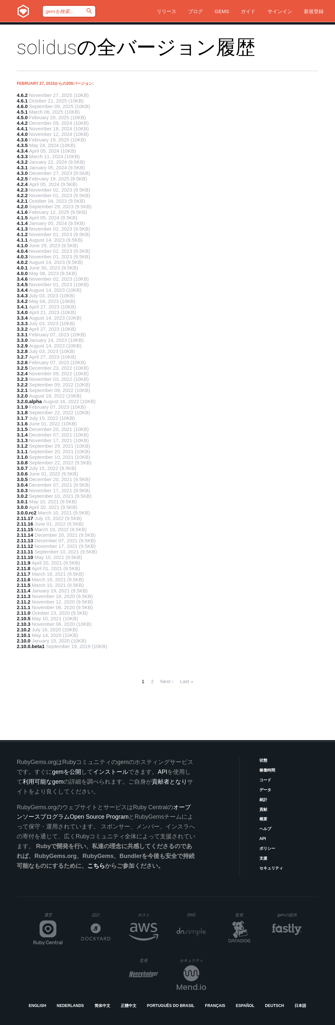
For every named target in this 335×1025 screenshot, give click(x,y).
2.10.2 (23, 629)
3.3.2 (22, 329)
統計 (263, 799)
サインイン (280, 11)
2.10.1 (23, 635)
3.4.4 (22, 290)
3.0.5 (22, 479)
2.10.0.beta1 (30, 646)
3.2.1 (22, 390)
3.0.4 (22, 485)
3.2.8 (22, 351)
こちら (96, 866)
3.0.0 (22, 507)
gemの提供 (289, 914)
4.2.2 (22, 195)
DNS (196, 915)
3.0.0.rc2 (26, 512)
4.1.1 (22, 240)
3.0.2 (22, 496)
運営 (53, 917)
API (262, 838)
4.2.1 (22, 201)
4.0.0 (22, 273)
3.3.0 (22, 340)
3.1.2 (22, 446)
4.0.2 (22, 262)
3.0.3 (22, 490)
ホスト (148, 914)
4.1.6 (22, 212)
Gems (222, 11)
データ (265, 790)
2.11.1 (23, 607)
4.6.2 (22, 95)
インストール (110, 772)
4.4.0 (22, 134)
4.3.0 (22, 173)
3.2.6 (22, 362)
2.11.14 (25, 535)
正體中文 (128, 1005)
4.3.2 (22, 162)
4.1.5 (22, 217)
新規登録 (314, 11)
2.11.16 (25, 524)
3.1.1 (22, 451)
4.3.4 (22, 151)
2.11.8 (23, 568)
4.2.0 (22, 206)
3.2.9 (22, 345)
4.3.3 (22, 156)
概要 (263, 819)
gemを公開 (66, 772)
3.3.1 (22, 334)
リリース (166, 11)
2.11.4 (23, 590)
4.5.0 (22, 117)
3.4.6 (22, 279)
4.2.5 (22, 178)
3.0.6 (22, 473)
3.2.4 (22, 373)
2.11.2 (23, 602)
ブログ (195, 11)
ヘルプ (265, 829)
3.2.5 (22, 368)
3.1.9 (22, 407)
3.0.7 (22, 468)
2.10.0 (23, 640)
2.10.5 (23, 618)
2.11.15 (25, 529)
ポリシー (267, 848)
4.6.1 (22, 100)
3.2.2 (22, 384)
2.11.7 (23, 574)
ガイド (248, 11)
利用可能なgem (43, 781)
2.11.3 (23, 596)
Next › (166, 681)
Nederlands (70, 1005)
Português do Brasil (170, 1005)
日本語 (300, 1005)
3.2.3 (22, 379)
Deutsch (274, 1005)
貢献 (263, 809)
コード (265, 780)
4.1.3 (22, 229)
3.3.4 (22, 318)
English (37, 1005)
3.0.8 (22, 462)
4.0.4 (22, 251)
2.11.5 (23, 585)
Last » (186, 681)
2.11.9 (23, 563)
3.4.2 (22, 301)
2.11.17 (25, 518)
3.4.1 (22, 306)
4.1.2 (22, 234)
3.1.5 (22, 429)
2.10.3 (23, 624)
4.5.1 (22, 112)
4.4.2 (22, 123)
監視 (244, 914)
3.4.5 (22, 284)
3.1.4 (22, 435)
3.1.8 (22, 412)
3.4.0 (22, 312)
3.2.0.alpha (29, 401)
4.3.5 (22, 145)
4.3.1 (22, 167)
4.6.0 (22, 106)
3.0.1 (22, 501)
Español (245, 1005)
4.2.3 (22, 190)
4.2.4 (22, 184)
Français (215, 1005)
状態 (263, 760)
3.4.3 (22, 295)
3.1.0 (22, 457)
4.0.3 (22, 256)
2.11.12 (25, 546)
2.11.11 (25, 551)
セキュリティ (271, 868)
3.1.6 (22, 423)
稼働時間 (267, 770)
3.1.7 (22, 418)
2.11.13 (25, 540)
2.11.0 (23, 613)
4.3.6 (22, 139)
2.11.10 (25, 557)
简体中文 (102, 1005)
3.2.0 (22, 396)
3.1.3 (22, 440)
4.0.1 (22, 267)
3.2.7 (22, 357)
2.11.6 (23, 579)
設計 (101, 914)
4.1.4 (22, 223)
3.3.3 (22, 323)
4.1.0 (22, 245)
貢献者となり (169, 781)
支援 (263, 858)
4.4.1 (22, 128)
